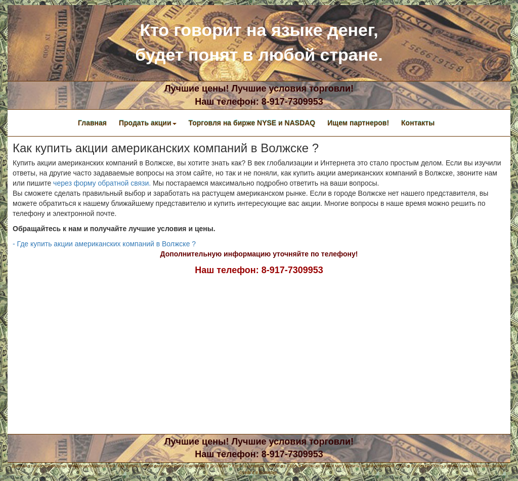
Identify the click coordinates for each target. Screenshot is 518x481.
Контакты (418, 123)
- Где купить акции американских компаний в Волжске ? (104, 244)
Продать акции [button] (148, 123)
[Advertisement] (259, 353)
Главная (92, 123)
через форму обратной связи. (102, 183)
